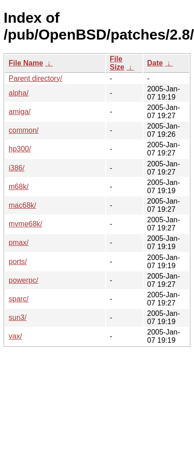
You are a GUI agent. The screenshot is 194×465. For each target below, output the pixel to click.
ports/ (18, 261)
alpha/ (19, 93)
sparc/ (19, 299)
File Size (117, 63)
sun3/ (17, 317)
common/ (24, 130)
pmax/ (19, 242)
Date (155, 63)
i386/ (17, 168)
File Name (26, 63)
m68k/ (19, 186)
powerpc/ (23, 280)
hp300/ (20, 149)
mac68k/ (22, 205)
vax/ (15, 336)
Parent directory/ (35, 78)
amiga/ (20, 111)
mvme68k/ (25, 224)
